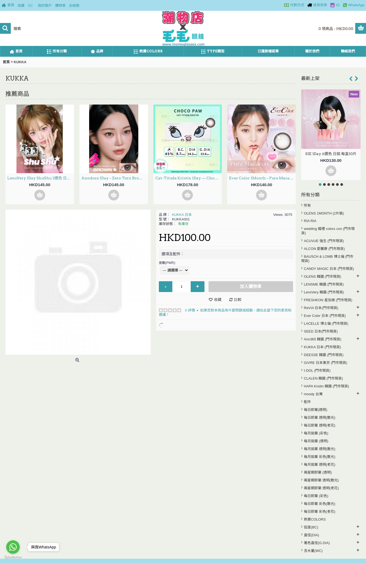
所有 (307, 205)
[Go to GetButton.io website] (13, 557)
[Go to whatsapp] (13, 547)
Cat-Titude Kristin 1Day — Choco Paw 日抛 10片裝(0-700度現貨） (188, 178)
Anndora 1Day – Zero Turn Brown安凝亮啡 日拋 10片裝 (114, 178)
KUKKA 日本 (182, 215)
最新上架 (310, 78)
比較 (237, 299)
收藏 (217, 299)
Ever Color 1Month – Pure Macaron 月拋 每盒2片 (262, 178)
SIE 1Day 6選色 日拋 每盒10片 (331, 154)
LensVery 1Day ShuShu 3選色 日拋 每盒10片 (40, 178)
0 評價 (190, 310)
